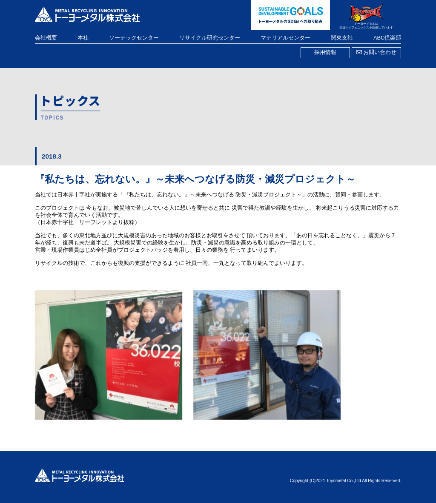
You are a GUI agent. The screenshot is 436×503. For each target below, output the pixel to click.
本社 (83, 38)
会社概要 (46, 38)
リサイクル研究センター (209, 38)
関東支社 (342, 38)
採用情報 (325, 52)
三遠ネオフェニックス (354, 27)
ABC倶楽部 (387, 38)
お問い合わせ (376, 52)
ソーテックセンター (134, 38)
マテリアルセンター (285, 38)
